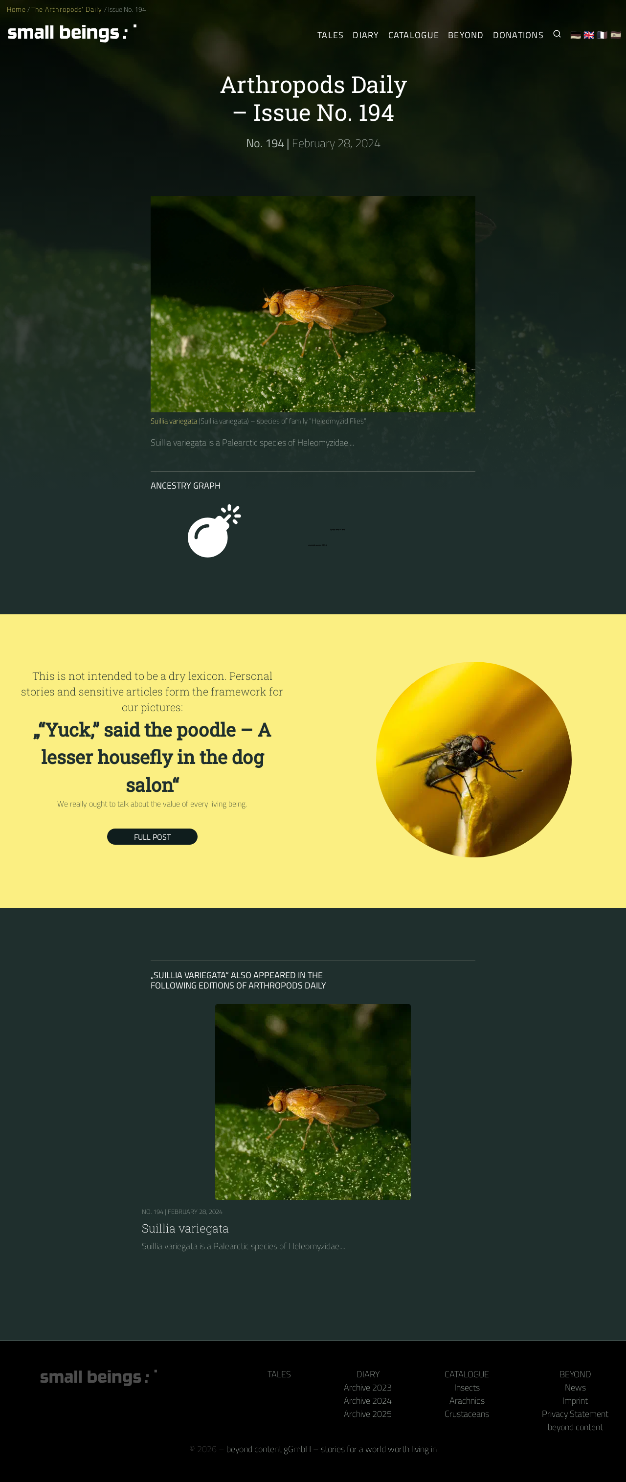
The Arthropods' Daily (67, 9)
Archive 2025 (368, 1413)
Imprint (575, 1400)
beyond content (575, 1427)
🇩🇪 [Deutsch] (575, 35)
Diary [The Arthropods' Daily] (366, 35)
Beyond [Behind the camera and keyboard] (466, 35)
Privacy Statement (575, 1413)
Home (16, 9)
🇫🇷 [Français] (602, 35)
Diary (368, 1374)
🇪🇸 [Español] (616, 35)
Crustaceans (467, 1413)
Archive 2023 (368, 1387)
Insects (467, 1387)
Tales (330, 35)
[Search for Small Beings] (557, 35)
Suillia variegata (174, 421)
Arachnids (467, 1400)
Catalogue (467, 1374)
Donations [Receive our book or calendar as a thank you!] (518, 35)
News (575, 1387)
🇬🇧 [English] (589, 35)
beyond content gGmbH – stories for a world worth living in (331, 1449)
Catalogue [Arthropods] (413, 35)
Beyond (575, 1374)
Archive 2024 (368, 1400)
